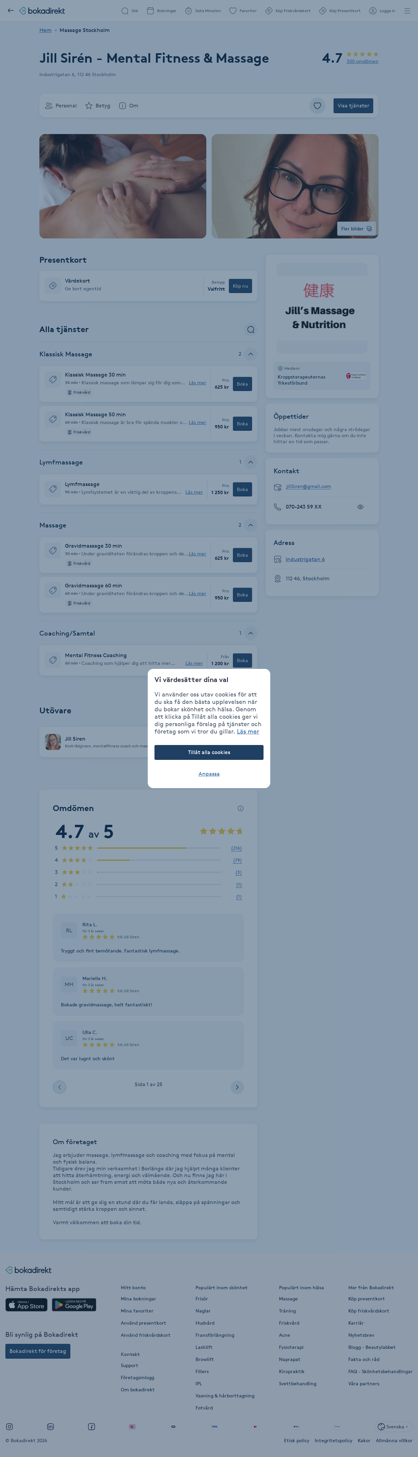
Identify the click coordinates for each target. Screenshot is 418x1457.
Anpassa (209, 774)
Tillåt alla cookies (209, 752)
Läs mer (248, 731)
